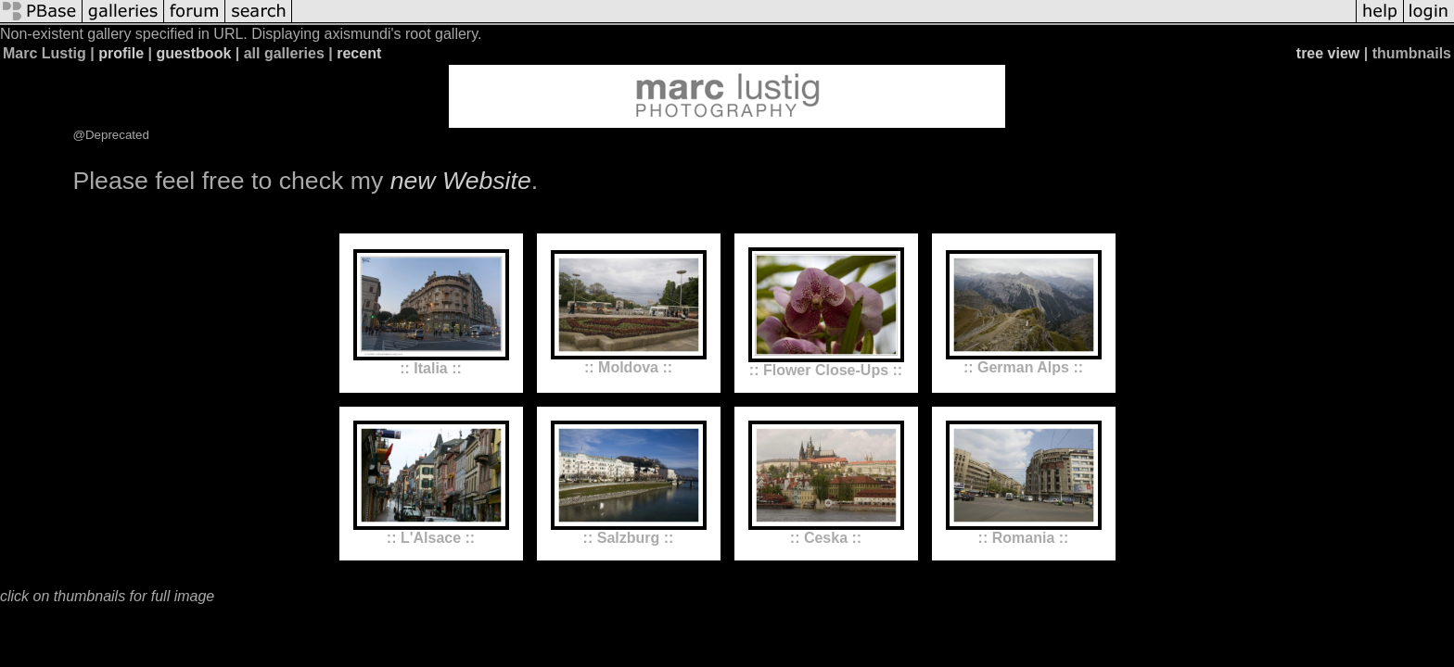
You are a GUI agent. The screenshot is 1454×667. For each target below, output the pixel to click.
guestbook (193, 53)
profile (121, 53)
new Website (460, 181)
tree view (1327, 53)
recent (359, 53)
